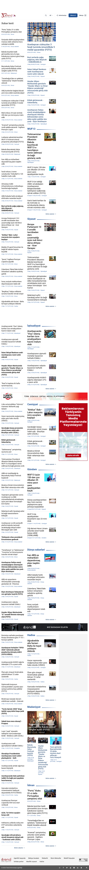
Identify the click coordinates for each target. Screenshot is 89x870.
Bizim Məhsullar (56, 858)
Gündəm (32, 469)
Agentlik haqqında (19, 858)
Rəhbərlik (45, 858)
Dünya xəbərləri (36, 549)
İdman (31, 785)
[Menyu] (83, 15)
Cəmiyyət (32, 404)
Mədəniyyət (33, 706)
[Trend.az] (8, 15)
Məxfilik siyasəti (31, 861)
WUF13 (31, 128)
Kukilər (42, 861)
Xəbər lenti (7, 23)
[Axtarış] (46, 15)
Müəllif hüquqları (69, 858)
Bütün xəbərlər (50, 214)
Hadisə (31, 635)
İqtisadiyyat (33, 325)
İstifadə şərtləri (18, 861)
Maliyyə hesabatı (33, 858)
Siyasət (31, 218)
